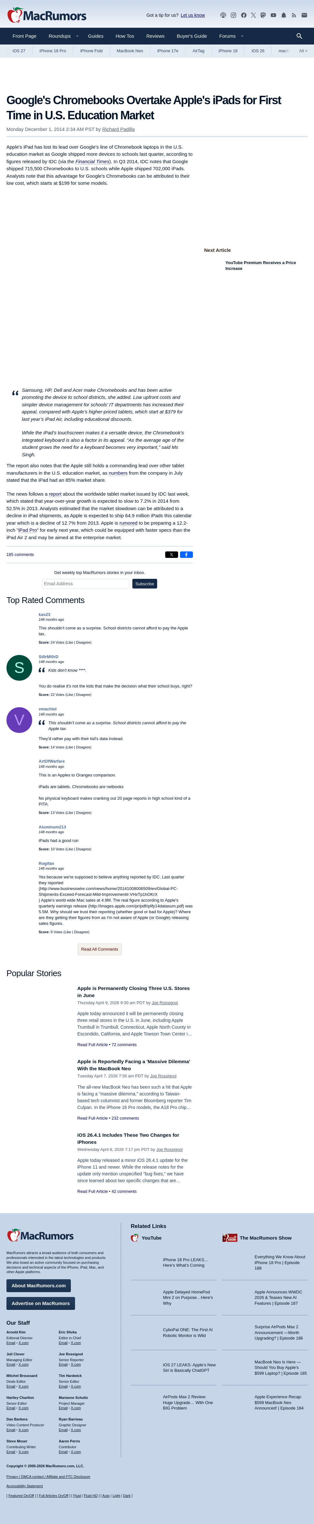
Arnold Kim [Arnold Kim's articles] (15, 1330)
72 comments (124, 1044)
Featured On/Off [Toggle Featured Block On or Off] (21, 1496)
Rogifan (46, 863)
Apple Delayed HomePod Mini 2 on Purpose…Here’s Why (188, 1296)
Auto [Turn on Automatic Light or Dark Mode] (106, 1496)
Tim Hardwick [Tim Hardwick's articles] (70, 1374)
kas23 (44, 614)
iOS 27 (19, 50)
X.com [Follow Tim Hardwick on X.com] (76, 1385)
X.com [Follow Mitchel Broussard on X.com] (24, 1385)
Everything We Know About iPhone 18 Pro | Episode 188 (280, 1261)
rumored (128, 523)
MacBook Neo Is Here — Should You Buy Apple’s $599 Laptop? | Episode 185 (281, 1366)
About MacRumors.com (39, 1284)
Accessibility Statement (24, 1486)
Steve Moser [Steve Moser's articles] (16, 1439)
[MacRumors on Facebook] (244, 15)
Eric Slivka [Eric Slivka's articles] (68, 1330)
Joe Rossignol (165, 1002)
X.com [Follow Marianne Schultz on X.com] (76, 1406)
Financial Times (92, 161)
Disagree (83, 642)
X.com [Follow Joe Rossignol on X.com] (76, 1363)
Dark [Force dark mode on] (126, 1496)
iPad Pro (27, 530)
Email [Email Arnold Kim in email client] (10, 1341)
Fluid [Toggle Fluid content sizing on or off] (77, 1496)
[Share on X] (171, 554)
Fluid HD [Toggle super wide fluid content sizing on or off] (91, 1496)
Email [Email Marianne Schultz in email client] (63, 1406)
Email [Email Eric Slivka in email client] (63, 1341)
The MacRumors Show (266, 1236)
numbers (118, 473)
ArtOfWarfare (52, 761)
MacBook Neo (130, 50)
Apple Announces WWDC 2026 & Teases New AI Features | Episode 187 (278, 1296)
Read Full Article (92, 1044)
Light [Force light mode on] (116, 1496)
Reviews (155, 36)
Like (70, 642)
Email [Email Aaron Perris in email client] (63, 1450)
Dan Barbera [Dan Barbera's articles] (16, 1418)
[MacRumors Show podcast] (223, 15)
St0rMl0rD (48, 656)
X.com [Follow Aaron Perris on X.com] (76, 1450)
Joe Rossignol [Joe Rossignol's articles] (71, 1352)
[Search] (302, 36)
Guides (96, 36)
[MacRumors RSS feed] (294, 15)
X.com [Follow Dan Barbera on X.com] (24, 1428)
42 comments (124, 1191)
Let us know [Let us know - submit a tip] (193, 15)
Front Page (24, 36)
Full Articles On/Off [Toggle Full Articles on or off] (54, 1496)
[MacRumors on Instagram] (233, 15)
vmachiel (48, 709)
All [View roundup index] (303, 50)
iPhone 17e (167, 50)
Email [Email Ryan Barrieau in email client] (63, 1428)
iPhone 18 (228, 50)
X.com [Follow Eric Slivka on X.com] (76, 1341)
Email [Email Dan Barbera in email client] (10, 1428)
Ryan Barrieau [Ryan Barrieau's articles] (71, 1418)
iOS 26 (258, 50)
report (55, 494)
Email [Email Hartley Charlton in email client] (10, 1406)
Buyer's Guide (192, 36)
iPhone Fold (91, 50)
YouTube (152, 1236)
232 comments (125, 1118)
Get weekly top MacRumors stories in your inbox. (99, 572)
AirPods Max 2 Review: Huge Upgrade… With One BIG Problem (188, 1401)
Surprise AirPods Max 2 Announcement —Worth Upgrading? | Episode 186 (279, 1331)
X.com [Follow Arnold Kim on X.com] (24, 1341)
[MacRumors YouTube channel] (273, 15)
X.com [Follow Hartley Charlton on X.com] (24, 1406)
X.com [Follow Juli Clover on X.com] (24, 1363)
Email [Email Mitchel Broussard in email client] (10, 1385)
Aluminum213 (52, 827)
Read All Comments (99, 949)
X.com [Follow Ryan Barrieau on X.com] (76, 1428)
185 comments (20, 554)
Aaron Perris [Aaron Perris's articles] (69, 1439)
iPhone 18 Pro (53, 50)
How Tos (125, 36)
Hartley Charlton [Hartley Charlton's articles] (20, 1396)
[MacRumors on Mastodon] (263, 15)
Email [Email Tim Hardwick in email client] (63, 1385)
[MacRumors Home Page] (46, 15)
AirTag (199, 50)
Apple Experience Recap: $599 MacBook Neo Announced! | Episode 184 (279, 1401)
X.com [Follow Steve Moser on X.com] (24, 1450)
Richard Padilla (118, 129)
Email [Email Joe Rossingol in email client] (63, 1363)
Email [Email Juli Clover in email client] (10, 1363)
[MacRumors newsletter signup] (304, 15)
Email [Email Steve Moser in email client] (10, 1450)
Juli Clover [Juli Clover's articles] (15, 1352)
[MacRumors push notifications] (284, 15)
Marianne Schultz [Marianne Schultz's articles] (73, 1396)
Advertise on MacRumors (41, 1301)
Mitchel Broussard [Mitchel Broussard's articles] (21, 1374)
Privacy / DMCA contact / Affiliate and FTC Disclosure (48, 1477)
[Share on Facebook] (186, 554)
